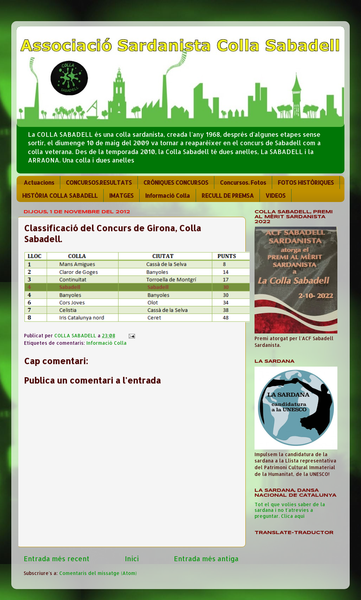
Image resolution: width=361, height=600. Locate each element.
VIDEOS (275, 195)
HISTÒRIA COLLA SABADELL (60, 195)
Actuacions (39, 182)
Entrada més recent (57, 558)
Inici (132, 558)
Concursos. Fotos (243, 182)
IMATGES (121, 195)
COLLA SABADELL (76, 335)
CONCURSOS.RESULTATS (99, 182)
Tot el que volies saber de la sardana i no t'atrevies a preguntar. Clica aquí (290, 510)
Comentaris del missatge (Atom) (98, 573)
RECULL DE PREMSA (228, 195)
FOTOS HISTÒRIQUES (306, 182)
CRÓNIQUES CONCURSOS (175, 182)
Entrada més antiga (206, 558)
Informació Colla (167, 195)
